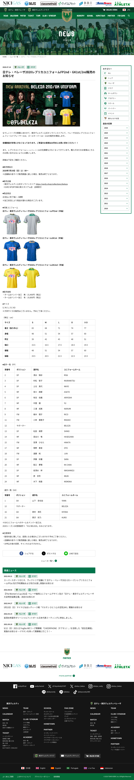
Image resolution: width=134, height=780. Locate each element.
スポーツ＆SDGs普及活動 (51, 716)
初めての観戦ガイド (8, 728)
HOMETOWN (100, 16)
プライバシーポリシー (42, 776)
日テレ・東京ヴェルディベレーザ (107, 703)
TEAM (38, 16)
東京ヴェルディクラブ (40, 10)
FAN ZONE (121, 16)
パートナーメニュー (49, 735)
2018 (106, 168)
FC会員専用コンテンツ (71, 714)
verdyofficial (19, 686)
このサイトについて (24, 776)
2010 (106, 208)
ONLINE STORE (112, 10)
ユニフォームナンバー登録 (31, 714)
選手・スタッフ (27, 712)
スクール (111, 103)
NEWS (6, 16)
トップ (110, 78)
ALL (109, 73)
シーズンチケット (8, 736)
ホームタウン (112, 93)
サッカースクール (49, 712)
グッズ (66, 716)
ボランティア (27, 730)
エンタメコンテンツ (70, 719)
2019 (106, 163)
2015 (106, 183)
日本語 (25, 768)
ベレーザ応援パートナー (118, 750)
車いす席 (5, 743)
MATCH (23, 16)
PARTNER (111, 16)
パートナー (112, 108)
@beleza (64, 692)
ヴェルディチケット (72, 756)
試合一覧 (5, 723)
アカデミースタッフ (29, 745)
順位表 (4, 725)
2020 (106, 158)
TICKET (31, 16)
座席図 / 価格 (6, 739)
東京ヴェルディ (12, 703)
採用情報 (57, 776)
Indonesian (106, 768)
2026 (106, 128)
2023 (106, 143)
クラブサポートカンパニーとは (53, 738)
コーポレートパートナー (51, 733)
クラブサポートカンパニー (51, 740)
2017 (106, 173)
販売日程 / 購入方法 (8, 741)
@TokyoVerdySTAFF (57, 686)
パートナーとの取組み (50, 742)
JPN (126, 10)
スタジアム (26, 725)
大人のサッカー (48, 714)
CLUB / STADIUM (49, 16)
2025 (106, 133)
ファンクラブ (68, 712)
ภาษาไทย (89, 768)
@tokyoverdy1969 (81, 692)
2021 (106, 153)
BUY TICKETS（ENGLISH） (10, 748)
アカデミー (112, 98)
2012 (106, 198)
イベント (111, 113)
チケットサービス (95, 741)
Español (56, 768)
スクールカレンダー (49, 719)
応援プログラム (68, 721)
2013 (106, 193)
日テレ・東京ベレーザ (16, 10)
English (40, 768)
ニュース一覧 (14, 57)
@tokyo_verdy (96, 686)
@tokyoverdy (48, 692)
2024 (106, 138)
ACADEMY (80, 16)
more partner (65, 676)
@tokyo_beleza (77, 686)
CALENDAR (14, 16)
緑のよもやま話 (113, 118)
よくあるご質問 (8, 776)
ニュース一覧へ (47, 560)
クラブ (33, 67)
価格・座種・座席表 (96, 736)
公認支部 (25, 732)
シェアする (29, 553)
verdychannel (37, 686)
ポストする (51, 553)
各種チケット (6, 746)
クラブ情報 (26, 723)
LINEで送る (73, 553)
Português (72, 768)
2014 (106, 188)
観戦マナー (26, 727)
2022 (106, 148)
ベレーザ (21, 67)
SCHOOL (90, 16)
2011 (106, 203)
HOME (5, 57)
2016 (106, 178)
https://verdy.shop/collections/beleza (52, 184)
